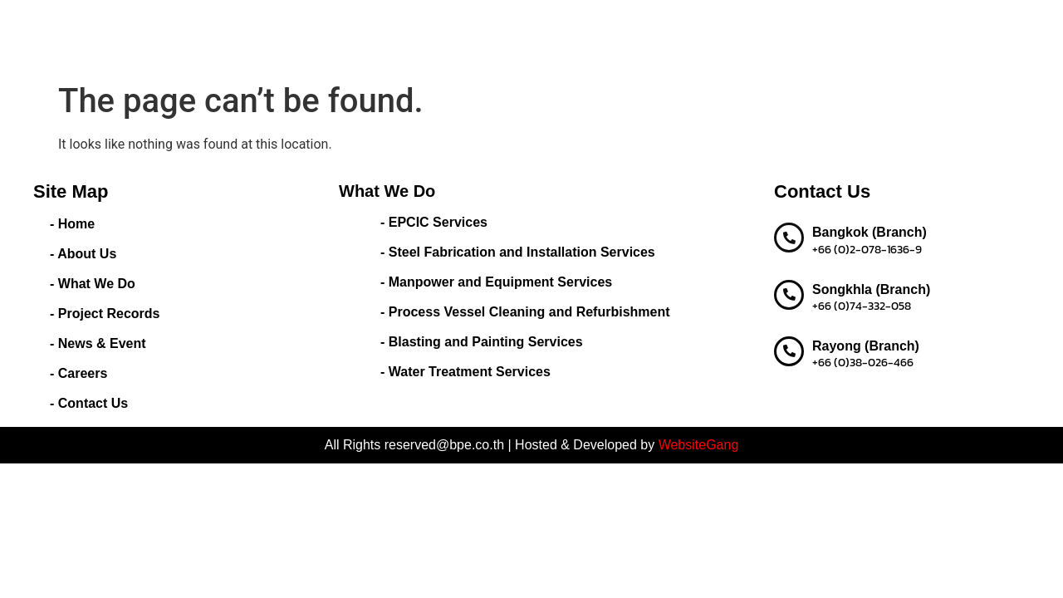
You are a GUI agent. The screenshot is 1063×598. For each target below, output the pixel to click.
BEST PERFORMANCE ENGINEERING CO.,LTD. (164, 37)
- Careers (78, 373)
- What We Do (92, 284)
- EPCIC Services (433, 222)
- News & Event (98, 343)
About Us (450, 24)
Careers (834, 24)
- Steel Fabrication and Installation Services (517, 252)
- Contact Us (89, 403)
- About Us (83, 254)
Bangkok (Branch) (869, 232)
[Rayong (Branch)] (789, 351)
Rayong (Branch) (865, 346)
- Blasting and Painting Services (481, 342)
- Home (72, 224)
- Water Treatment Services (465, 372)
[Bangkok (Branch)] (789, 237)
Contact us (403, 49)
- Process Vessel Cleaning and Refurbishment (525, 312)
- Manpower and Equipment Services (496, 282)
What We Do (539, 24)
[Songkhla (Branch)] (789, 295)
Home (388, 24)
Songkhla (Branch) (871, 289)
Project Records (647, 24)
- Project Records (104, 313)
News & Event (753, 24)
